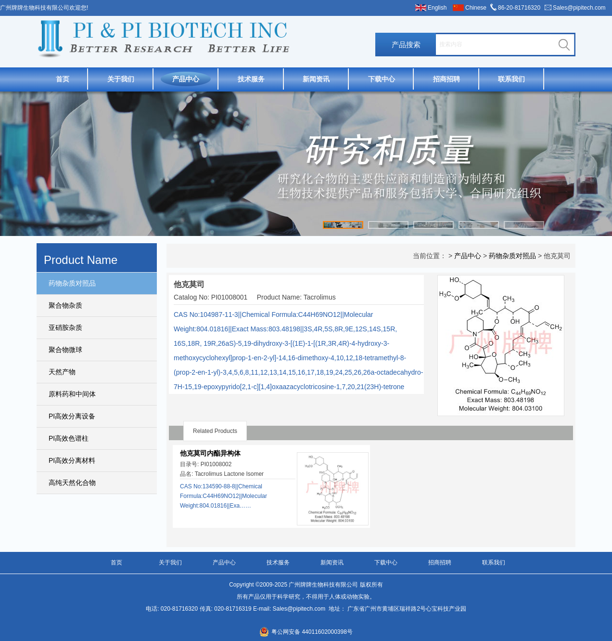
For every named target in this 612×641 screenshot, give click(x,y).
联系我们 (511, 79)
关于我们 (120, 79)
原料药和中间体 (72, 394)
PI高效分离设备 (72, 416)
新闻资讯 (316, 79)
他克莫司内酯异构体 (210, 453)
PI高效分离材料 (72, 460)
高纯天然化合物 (72, 482)
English (437, 7)
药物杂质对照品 (72, 283)
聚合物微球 (65, 349)
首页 (62, 79)
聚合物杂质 (65, 305)
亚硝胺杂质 (65, 327)
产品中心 (185, 79)
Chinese (475, 7)
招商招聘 (446, 79)
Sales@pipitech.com (579, 7)
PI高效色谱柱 (69, 438)
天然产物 (62, 372)
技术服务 (251, 79)
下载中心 (381, 79)
